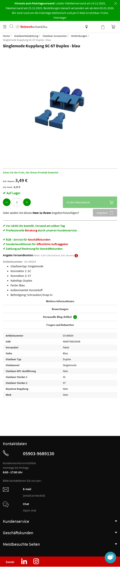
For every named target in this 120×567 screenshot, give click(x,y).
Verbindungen (79, 36)
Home (6, 36)
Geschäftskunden (39, 239)
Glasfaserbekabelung (26, 36)
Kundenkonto (95, 26)
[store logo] (31, 23)
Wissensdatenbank (86, 27)
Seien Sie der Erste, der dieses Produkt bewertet (30, 172)
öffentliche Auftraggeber (52, 244)
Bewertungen (60, 309)
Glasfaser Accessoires (55, 36)
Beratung (31, 230)
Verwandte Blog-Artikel (60, 317)
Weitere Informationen (60, 301)
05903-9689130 (38, 453)
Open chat (29, 510)
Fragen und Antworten (60, 325)
